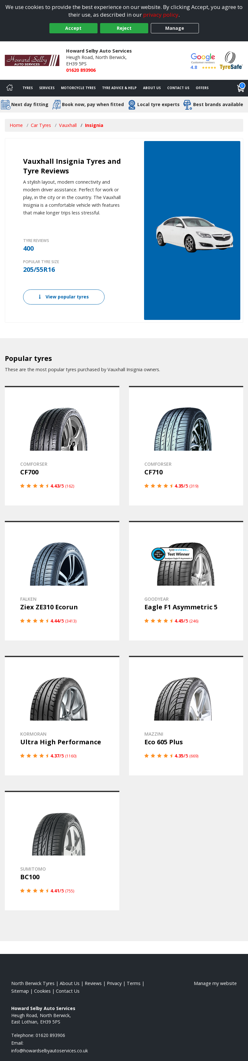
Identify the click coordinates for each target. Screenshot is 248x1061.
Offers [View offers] (202, 88)
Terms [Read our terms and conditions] (134, 983)
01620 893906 (81, 70)
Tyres (27, 88)
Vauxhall (68, 125)
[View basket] (241, 88)
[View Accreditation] (231, 60)
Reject (124, 28)
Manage (174, 28)
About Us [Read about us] (70, 983)
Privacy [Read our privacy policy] (114, 983)
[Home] (9, 88)
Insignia (94, 125)
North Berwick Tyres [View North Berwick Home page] (33, 983)
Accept (73, 28)
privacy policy (160, 14)
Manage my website (215, 983)
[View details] (62, 445)
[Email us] (49, 1051)
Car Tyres (41, 125)
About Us (152, 88)
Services (47, 88)
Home (16, 125)
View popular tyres (64, 297)
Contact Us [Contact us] (178, 88)
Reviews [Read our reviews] (93, 983)
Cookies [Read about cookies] (42, 991)
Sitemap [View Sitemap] (20, 991)
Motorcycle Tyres (78, 88)
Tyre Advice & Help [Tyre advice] (119, 88)
